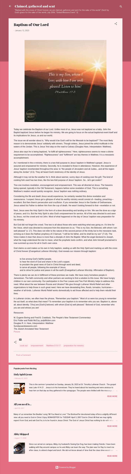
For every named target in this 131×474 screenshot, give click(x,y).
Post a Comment (23, 355)
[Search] (120, 7)
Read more (112, 396)
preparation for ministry (74, 345)
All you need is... (22, 404)
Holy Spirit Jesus (23, 374)
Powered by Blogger (65, 467)
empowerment (37, 345)
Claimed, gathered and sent (35, 6)
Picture (17, 332)
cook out (24, 345)
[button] (115, 24)
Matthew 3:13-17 (53, 345)
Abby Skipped (21, 434)
